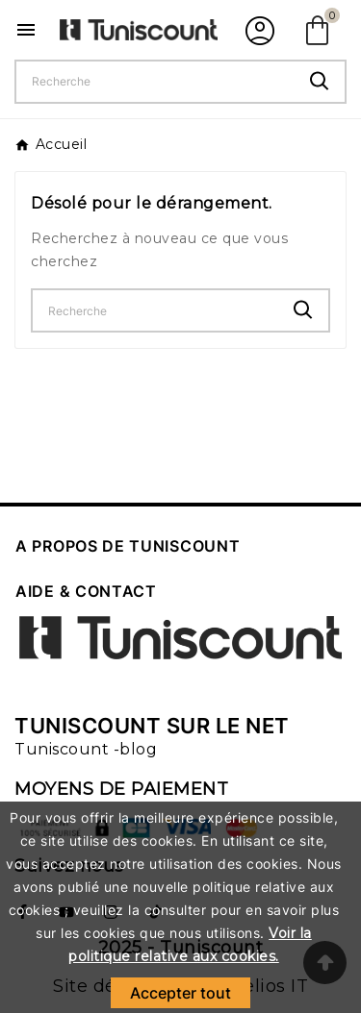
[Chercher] (155, 82)
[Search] (319, 81)
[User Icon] (257, 30)
